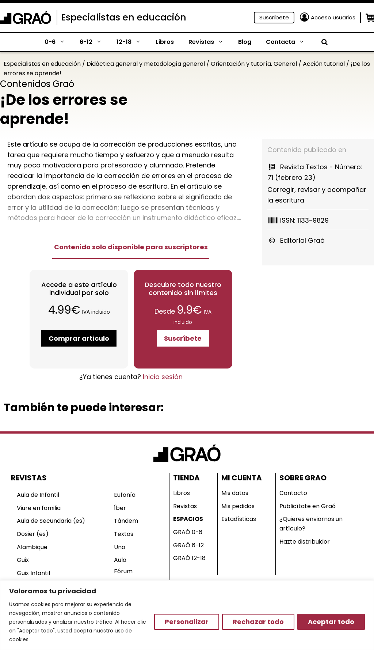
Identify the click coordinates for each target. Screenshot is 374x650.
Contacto (293, 493)
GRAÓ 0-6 (187, 532)
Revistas (209, 42)
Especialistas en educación (123, 17)
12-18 (132, 42)
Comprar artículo (79, 338)
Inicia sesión (163, 376)
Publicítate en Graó (307, 506)
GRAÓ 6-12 (188, 545)
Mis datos (234, 493)
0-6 (58, 42)
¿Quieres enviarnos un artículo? (311, 524)
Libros (165, 42)
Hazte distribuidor (304, 541)
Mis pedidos (238, 506)
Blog (244, 42)
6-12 (94, 42)
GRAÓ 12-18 (189, 558)
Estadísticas (238, 519)
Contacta (289, 42)
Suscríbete (274, 17)
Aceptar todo (331, 621)
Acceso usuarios (333, 17)
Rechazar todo (258, 621)
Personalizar (187, 621)
